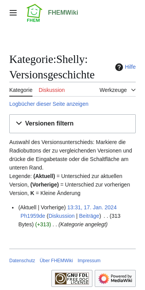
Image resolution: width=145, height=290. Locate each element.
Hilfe (124, 67)
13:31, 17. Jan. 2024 (92, 207)
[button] (72, 123)
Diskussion (61, 216)
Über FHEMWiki (56, 260)
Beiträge (89, 216)
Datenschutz (22, 260)
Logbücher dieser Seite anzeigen (49, 104)
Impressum (89, 260)
